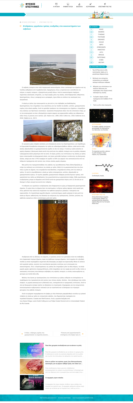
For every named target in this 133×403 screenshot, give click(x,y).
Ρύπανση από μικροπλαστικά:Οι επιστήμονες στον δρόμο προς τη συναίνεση (70, 334)
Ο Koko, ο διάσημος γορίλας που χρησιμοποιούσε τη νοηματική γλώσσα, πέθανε (36, 334)
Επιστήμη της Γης (45, 22)
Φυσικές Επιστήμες (29, 22)
